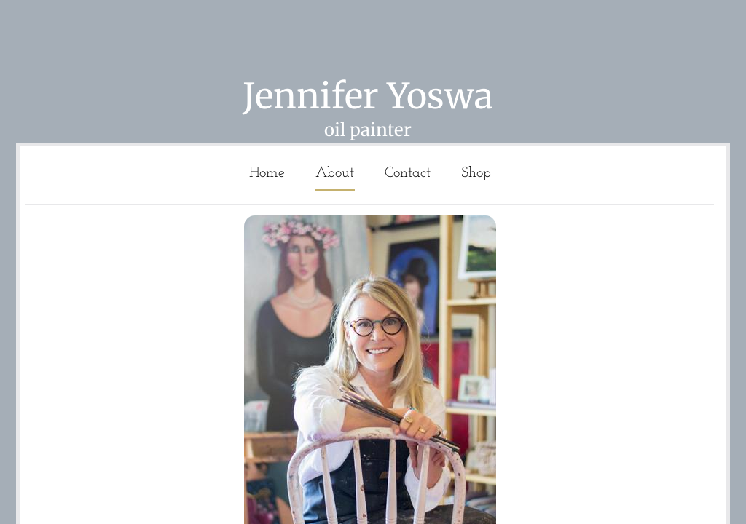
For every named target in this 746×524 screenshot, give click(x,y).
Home (267, 173)
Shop (476, 173)
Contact (408, 173)
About (334, 173)
